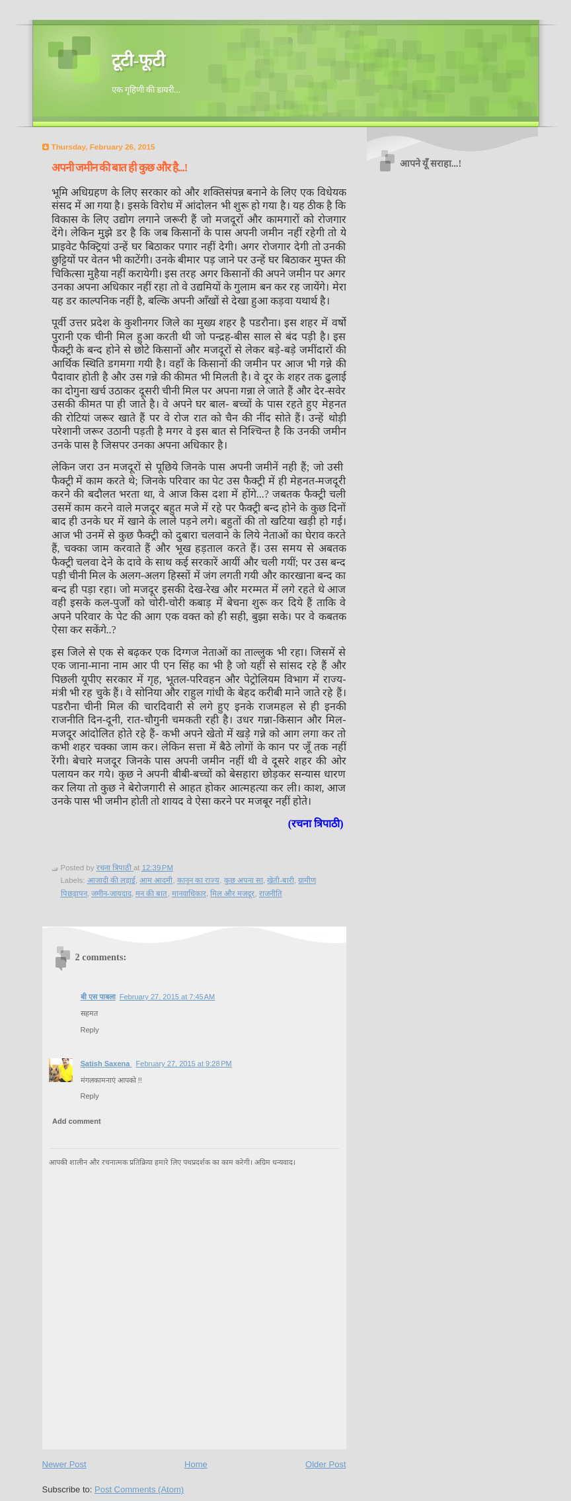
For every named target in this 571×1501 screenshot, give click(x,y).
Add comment (76, 1121)
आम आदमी (155, 880)
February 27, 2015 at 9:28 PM (183, 1064)
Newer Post (64, 1464)
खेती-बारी (280, 880)
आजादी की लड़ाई (111, 880)
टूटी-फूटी (139, 60)
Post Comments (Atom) (139, 1489)
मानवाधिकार (189, 893)
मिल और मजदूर (232, 893)
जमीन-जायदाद (111, 893)
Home (196, 1464)
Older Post (325, 1464)
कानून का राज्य (198, 880)
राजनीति (270, 893)
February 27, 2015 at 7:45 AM (167, 997)
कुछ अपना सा (243, 880)
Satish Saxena (106, 1064)
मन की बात (151, 893)
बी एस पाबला (98, 997)
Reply (90, 1030)
